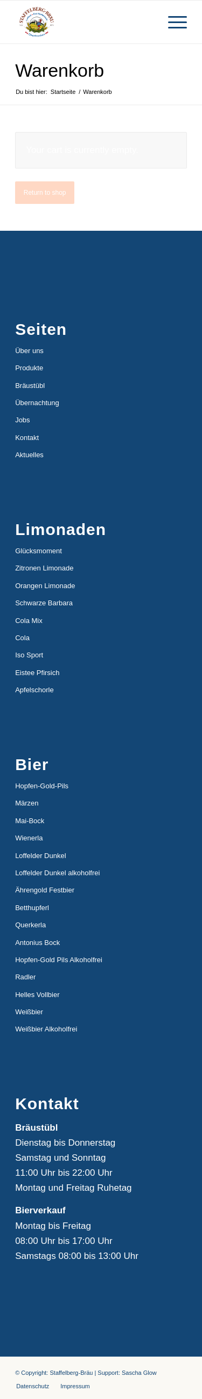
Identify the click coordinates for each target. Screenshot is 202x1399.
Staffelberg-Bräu (71, 1372)
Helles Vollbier (37, 995)
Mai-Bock (29, 821)
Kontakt (27, 438)
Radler (25, 977)
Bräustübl (30, 386)
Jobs (22, 420)
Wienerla (29, 838)
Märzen (26, 803)
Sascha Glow (139, 1372)
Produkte (29, 368)
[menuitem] (32, 1386)
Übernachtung (37, 403)
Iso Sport (29, 655)
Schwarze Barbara (44, 603)
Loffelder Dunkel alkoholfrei (57, 873)
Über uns (29, 351)
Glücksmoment (38, 551)
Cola (22, 638)
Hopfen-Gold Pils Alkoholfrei (58, 960)
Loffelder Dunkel (40, 856)
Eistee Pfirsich (37, 673)
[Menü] (172, 22)
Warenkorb (59, 70)
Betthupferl (32, 908)
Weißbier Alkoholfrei (46, 1029)
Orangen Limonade (45, 586)
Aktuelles (29, 455)
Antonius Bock (37, 943)
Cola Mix (29, 621)
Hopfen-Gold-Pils (41, 786)
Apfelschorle (34, 690)
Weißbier (29, 1012)
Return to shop (45, 192)
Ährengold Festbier (44, 890)
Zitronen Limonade (44, 568)
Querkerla (30, 925)
